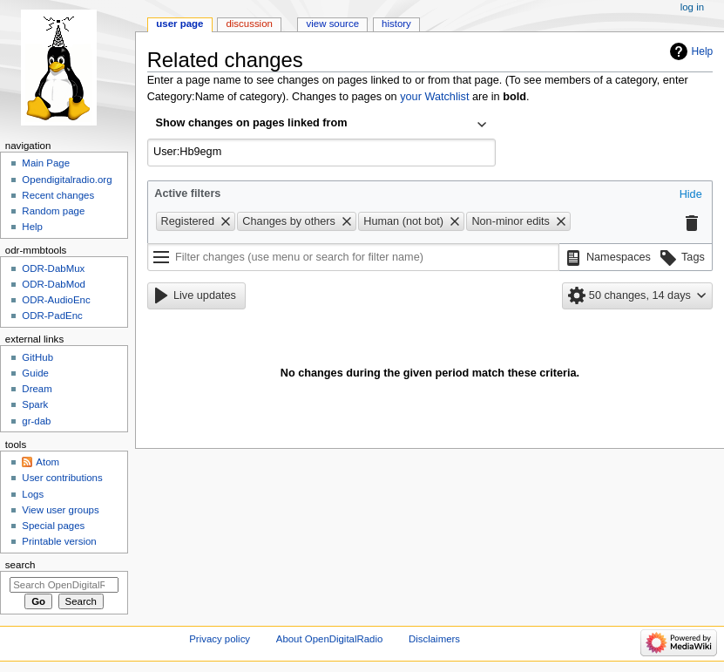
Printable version (59, 541)
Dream (36, 389)
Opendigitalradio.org (67, 179)
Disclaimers (434, 639)
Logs (33, 494)
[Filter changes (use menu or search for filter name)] (353, 257)
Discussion (249, 23)
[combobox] (321, 125)
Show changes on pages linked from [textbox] (252, 123)
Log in (692, 7)
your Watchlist (434, 97)
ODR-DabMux (53, 268)
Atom (47, 462)
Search (20, 565)
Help (703, 51)
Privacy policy (219, 639)
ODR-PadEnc (52, 315)
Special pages (53, 525)
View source (333, 23)
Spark (35, 404)
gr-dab (36, 421)
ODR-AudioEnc (56, 300)
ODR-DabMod (53, 284)
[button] (691, 195)
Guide (35, 373)
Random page (53, 211)
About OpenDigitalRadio (329, 639)
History (396, 23)
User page (179, 23)
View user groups (60, 510)
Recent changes (58, 195)
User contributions (62, 477)
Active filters (187, 193)
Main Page (46, 163)
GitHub (37, 357)
